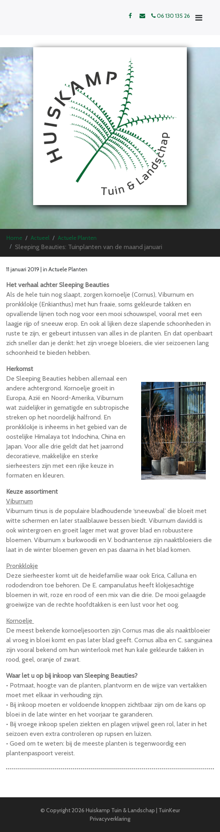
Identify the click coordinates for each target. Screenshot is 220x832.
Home (14, 237)
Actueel (40, 237)
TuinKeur (169, 810)
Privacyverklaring (110, 818)
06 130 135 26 (170, 15)
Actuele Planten (77, 237)
